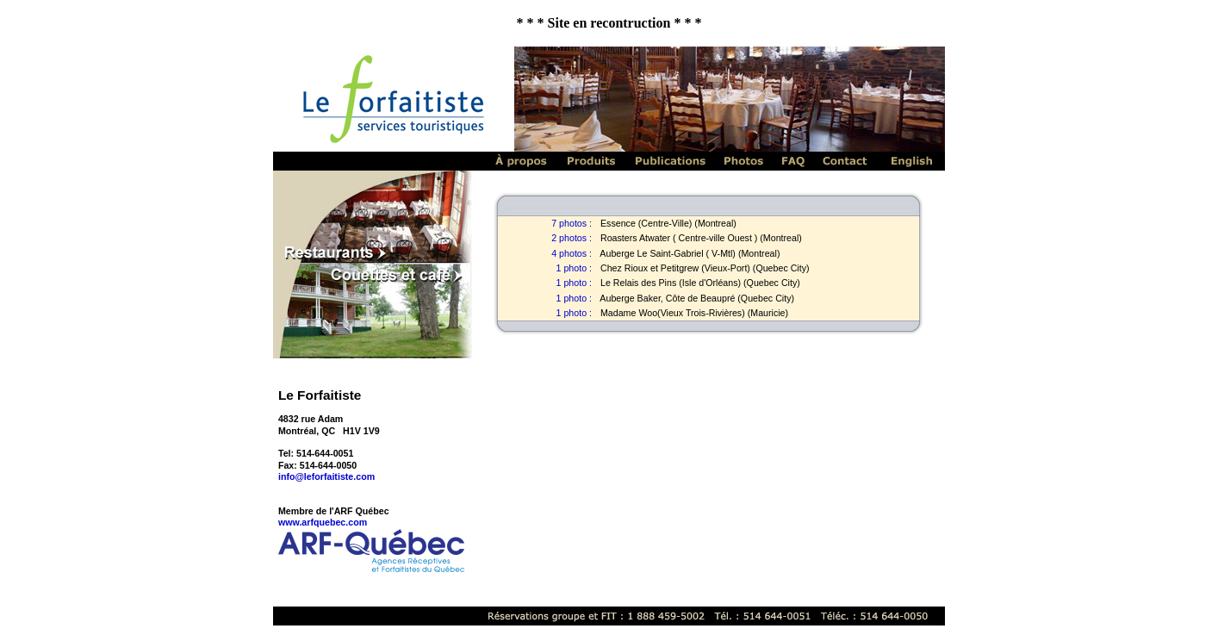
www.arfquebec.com (322, 522)
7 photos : (571, 223)
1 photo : (574, 268)
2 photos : (571, 238)
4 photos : (571, 253)
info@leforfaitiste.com (326, 476)
